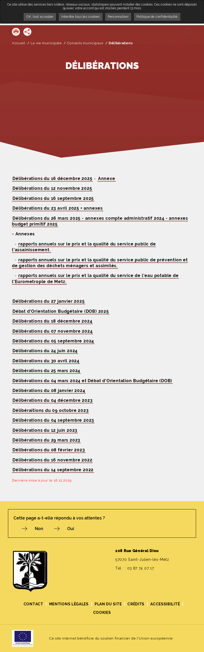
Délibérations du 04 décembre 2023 (52, 400)
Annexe (106, 178)
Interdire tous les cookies (80, 17)
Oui (70, 528)
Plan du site (108, 604)
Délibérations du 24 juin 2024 (45, 350)
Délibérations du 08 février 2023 (48, 449)
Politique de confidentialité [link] (157, 17)
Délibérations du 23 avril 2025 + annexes (57, 208)
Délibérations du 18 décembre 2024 (52, 321)
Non (39, 528)
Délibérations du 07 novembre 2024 (52, 331)
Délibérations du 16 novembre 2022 (52, 459)
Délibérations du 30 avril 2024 (45, 360)
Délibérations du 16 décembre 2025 (52, 178)
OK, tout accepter (39, 17)
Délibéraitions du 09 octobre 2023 (50, 410)
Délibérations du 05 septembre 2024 (53, 340)
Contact (33, 604)
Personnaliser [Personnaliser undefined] (118, 17)
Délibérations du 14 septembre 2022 (53, 469)
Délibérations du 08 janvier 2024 (48, 390)
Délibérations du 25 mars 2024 (46, 370)
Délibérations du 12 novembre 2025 (52, 188)
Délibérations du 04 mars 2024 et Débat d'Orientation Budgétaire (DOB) (92, 380)
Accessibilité (165, 604)
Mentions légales (69, 604)
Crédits (136, 604)
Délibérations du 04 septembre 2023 (53, 420)
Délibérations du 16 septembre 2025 (53, 198)
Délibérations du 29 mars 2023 (46, 440)
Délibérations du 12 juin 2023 (44, 430)
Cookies (102, 612)
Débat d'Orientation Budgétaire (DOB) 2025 (60, 311)
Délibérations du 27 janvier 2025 (48, 301)
